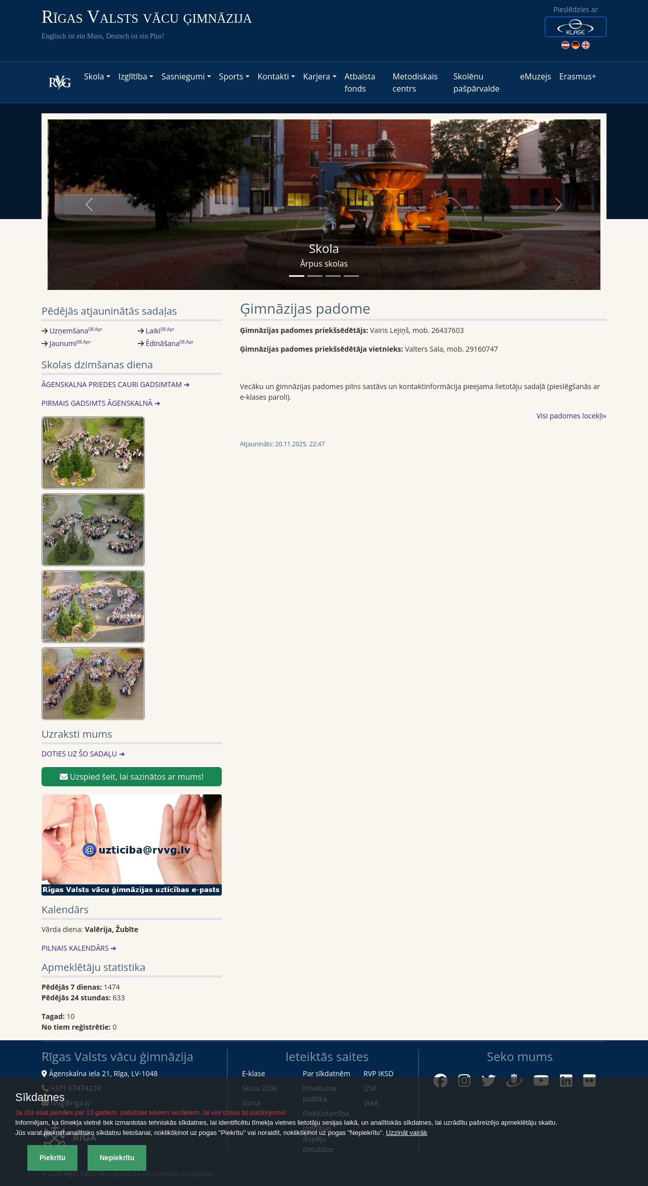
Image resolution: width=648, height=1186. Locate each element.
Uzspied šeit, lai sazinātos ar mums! (132, 776)
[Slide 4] (351, 276)
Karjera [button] (317, 76)
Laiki (160, 330)
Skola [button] (94, 76)
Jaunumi (70, 343)
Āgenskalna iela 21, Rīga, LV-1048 (103, 1073)
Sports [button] (231, 76)
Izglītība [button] (132, 76)
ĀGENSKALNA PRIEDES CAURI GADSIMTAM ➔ (116, 384)
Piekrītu (52, 1158)
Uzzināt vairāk (406, 1132)
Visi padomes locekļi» (571, 415)
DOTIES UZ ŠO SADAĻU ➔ (83, 753)
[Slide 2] (314, 276)
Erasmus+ (577, 76)
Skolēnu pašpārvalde (477, 82)
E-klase (253, 1073)
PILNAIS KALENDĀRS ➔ (79, 948)
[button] (575, 27)
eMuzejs (535, 76)
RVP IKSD (378, 1073)
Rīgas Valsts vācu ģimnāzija (147, 17)
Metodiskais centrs (415, 82)
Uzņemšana (76, 330)
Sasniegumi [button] (183, 76)
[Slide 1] (296, 276)
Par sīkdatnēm (326, 1073)
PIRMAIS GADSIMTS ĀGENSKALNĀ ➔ (101, 403)
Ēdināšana (170, 343)
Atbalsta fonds (360, 82)
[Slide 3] (333, 276)
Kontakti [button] (273, 76)
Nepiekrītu (117, 1158)
